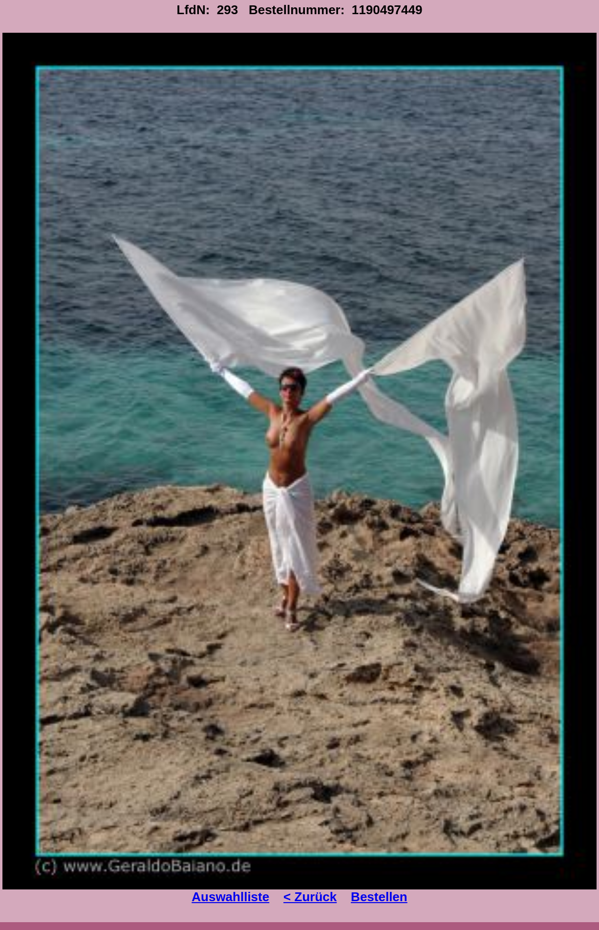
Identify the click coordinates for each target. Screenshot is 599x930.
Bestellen (379, 896)
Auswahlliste (230, 896)
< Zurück (310, 896)
